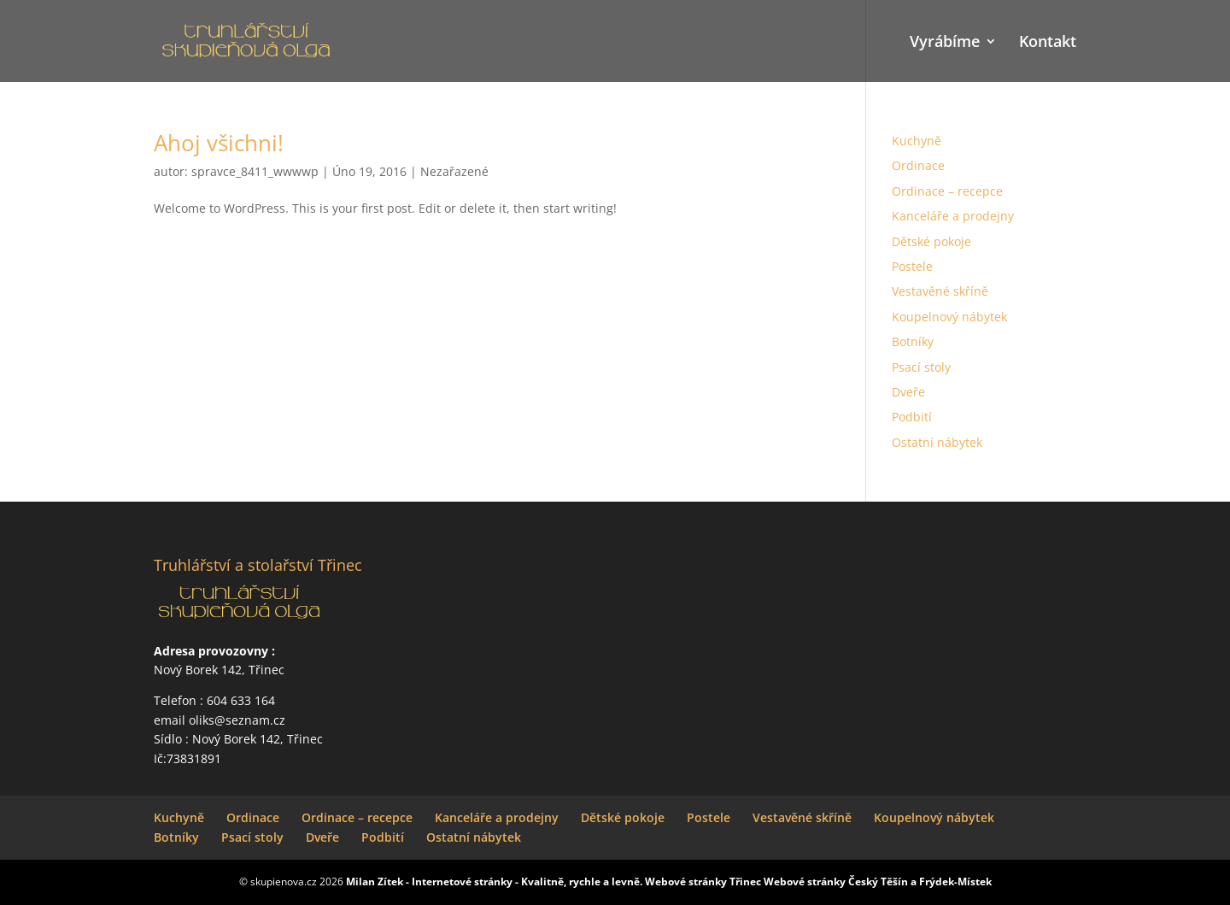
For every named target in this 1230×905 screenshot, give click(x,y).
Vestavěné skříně (940, 291)
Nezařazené (454, 171)
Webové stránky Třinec (703, 881)
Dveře (908, 392)
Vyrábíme (945, 43)
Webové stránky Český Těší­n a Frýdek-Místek (878, 881)
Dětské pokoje (931, 241)
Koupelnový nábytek (949, 317)
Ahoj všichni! (219, 142)
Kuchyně (916, 140)
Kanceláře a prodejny (953, 216)
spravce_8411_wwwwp (255, 171)
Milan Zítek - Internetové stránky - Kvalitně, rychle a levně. (494, 881)
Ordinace (918, 165)
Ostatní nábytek (937, 442)
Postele (912, 266)
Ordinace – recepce (947, 191)
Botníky (913, 341)
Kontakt (1047, 43)
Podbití (912, 416)
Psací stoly (921, 367)
